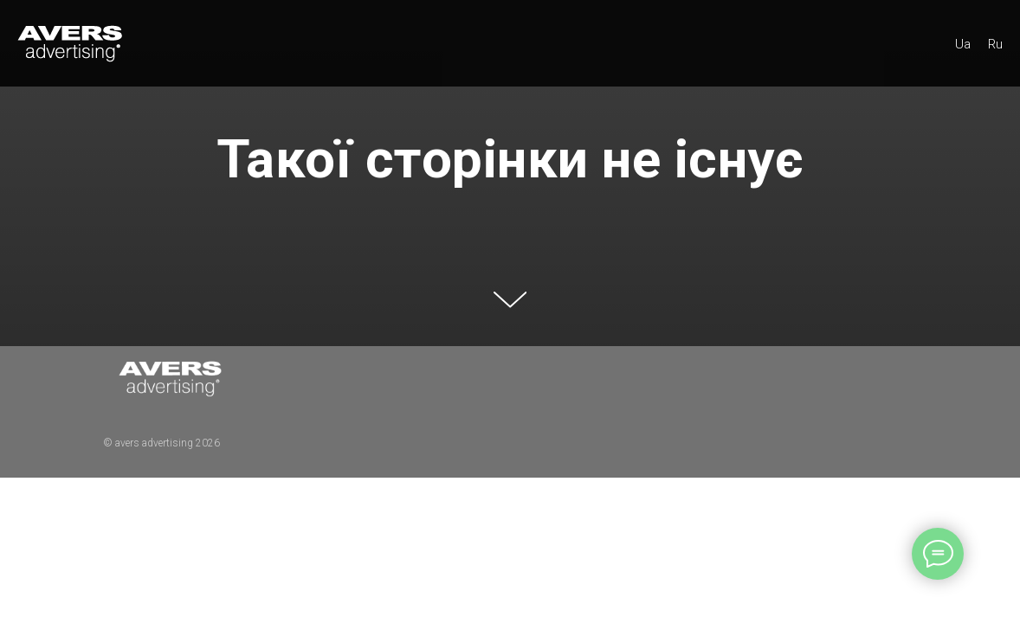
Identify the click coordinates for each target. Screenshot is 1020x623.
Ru (995, 44)
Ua (963, 44)
